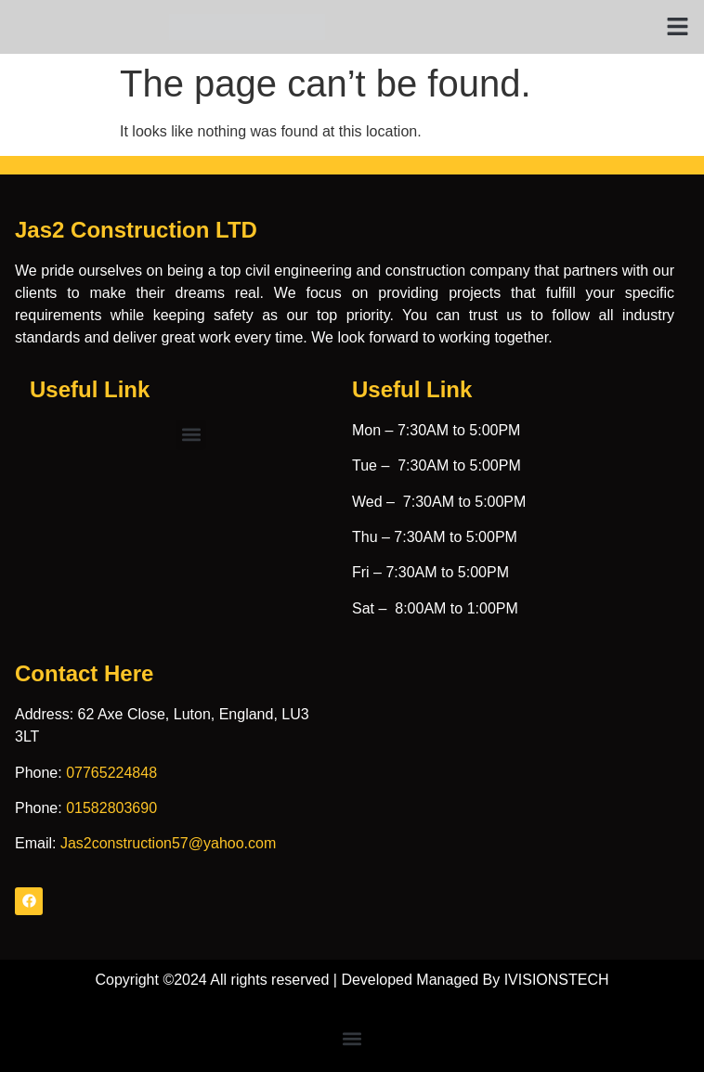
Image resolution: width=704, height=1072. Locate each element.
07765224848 (111, 773)
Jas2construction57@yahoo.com (168, 843)
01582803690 (111, 808)
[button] (678, 27)
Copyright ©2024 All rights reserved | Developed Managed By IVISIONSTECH (351, 980)
